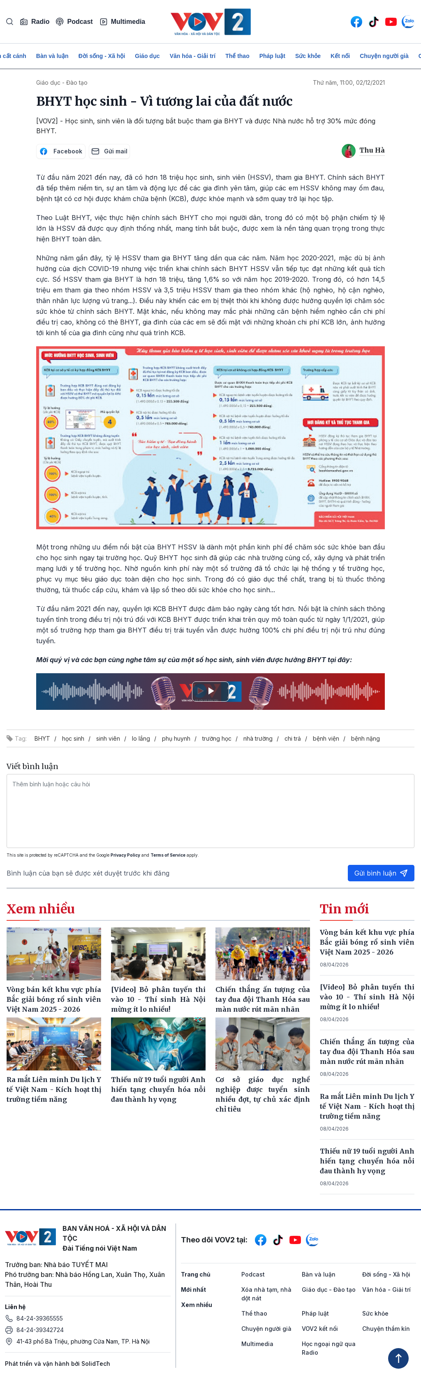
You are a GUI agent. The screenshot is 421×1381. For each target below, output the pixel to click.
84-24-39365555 (39, 1318)
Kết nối (340, 56)
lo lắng (141, 738)
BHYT (42, 738)
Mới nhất (193, 1289)
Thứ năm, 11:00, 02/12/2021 (349, 82)
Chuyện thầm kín (386, 1328)
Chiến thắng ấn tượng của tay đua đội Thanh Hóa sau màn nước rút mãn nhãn (367, 1052)
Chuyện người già (384, 56)
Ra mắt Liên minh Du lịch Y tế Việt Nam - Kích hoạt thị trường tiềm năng (367, 1106)
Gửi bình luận (381, 873)
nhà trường (258, 738)
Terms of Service (167, 855)
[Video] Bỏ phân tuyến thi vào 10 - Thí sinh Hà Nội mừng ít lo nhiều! (367, 997)
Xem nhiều (196, 1304)
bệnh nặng (365, 738)
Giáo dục (147, 56)
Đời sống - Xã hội (102, 56)
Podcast (74, 21)
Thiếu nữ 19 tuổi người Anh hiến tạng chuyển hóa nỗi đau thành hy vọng (367, 1161)
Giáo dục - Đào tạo (62, 82)
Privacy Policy (125, 855)
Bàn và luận (52, 56)
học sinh (73, 738)
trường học (216, 738)
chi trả (293, 738)
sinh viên (108, 738)
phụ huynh (176, 738)
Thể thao (237, 56)
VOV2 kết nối (320, 1328)
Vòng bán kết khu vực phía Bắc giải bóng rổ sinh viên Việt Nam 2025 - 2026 (367, 942)
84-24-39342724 (40, 1329)
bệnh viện (326, 738)
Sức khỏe (308, 56)
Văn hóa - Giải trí (192, 56)
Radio (34, 22)
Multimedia (122, 22)
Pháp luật (272, 56)
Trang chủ (195, 1274)
